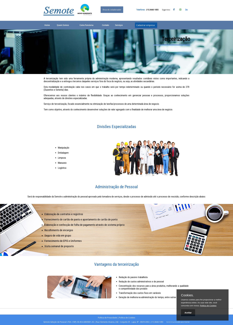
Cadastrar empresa (145, 25)
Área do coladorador (112, 9)
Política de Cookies (127, 317)
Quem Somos (63, 25)
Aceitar (188, 312)
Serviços (119, 25)
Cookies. (187, 295)
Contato (105, 25)
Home (47, 25)
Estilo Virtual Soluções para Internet (178, 322)
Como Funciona (86, 25)
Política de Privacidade (107, 317)
